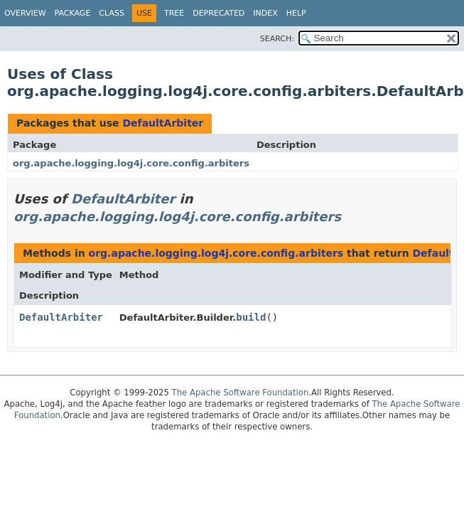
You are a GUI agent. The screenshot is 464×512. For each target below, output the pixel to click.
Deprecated (218, 13)
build (251, 317)
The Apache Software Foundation (240, 393)
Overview (25, 13)
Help (296, 13)
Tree (174, 13)
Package (73, 13)
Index (265, 13)
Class (111, 13)
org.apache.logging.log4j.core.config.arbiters (131, 163)
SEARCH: (277, 38)
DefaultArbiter (162, 123)
